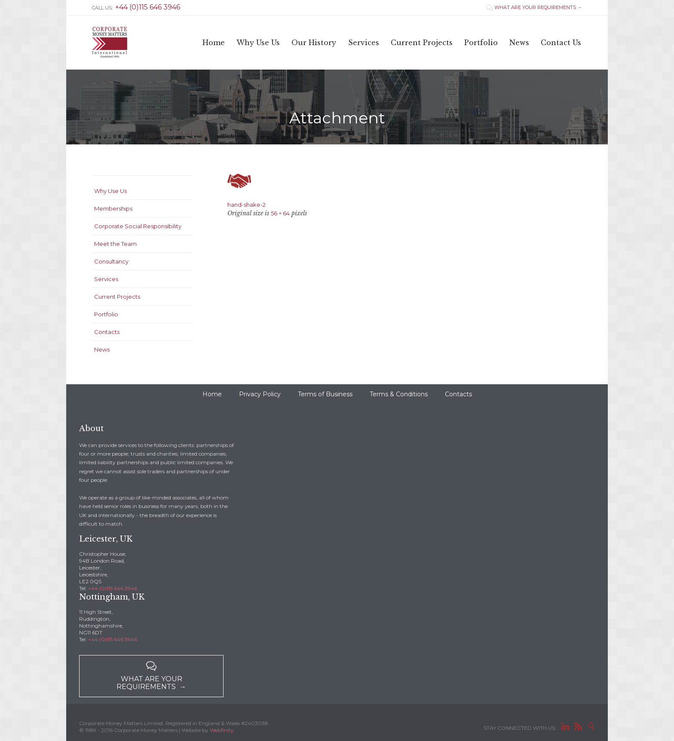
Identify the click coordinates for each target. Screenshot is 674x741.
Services (106, 279)
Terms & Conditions (399, 394)
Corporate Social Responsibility (137, 226)
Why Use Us (110, 190)
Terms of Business (325, 394)
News (102, 349)
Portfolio (106, 314)
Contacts (106, 331)
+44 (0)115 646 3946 (112, 588)
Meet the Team (115, 243)
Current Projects (117, 296)
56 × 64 (280, 213)
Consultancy (111, 261)
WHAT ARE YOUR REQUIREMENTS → (534, 7)
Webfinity (222, 730)
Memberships (113, 208)
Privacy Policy (260, 394)
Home (212, 394)
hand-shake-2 (246, 204)
